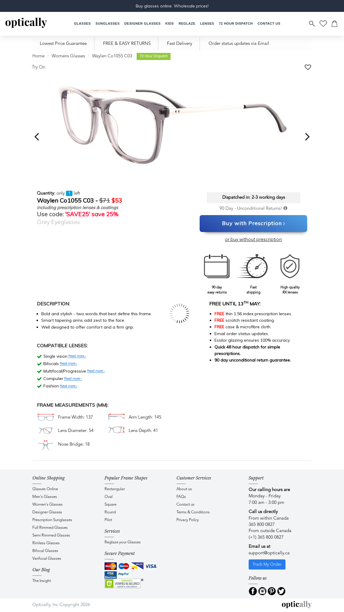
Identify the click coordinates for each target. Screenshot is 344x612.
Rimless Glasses (46, 543)
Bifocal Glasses (45, 551)
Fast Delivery (179, 44)
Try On (38, 67)
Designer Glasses (47, 512)
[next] (306, 136)
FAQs (181, 497)
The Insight (41, 581)
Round (110, 512)
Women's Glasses (47, 505)
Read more (77, 356)
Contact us (185, 505)
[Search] (312, 23)
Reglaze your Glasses (123, 542)
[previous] (37, 136)
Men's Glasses (44, 497)
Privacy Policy (187, 520)
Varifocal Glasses (46, 559)
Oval (109, 497)
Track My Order (267, 564)
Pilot (108, 520)
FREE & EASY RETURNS (127, 44)
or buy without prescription (253, 239)
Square (110, 505)
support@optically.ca (269, 553)
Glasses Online (45, 489)
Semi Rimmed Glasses (51, 535)
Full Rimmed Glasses (50, 528)
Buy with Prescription (253, 224)
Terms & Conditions (193, 512)
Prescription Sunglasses (52, 520)
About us (184, 489)
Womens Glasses (68, 56)
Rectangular (115, 489)
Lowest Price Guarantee (63, 44)
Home (38, 56)
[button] (169, 23)
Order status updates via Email (239, 44)
